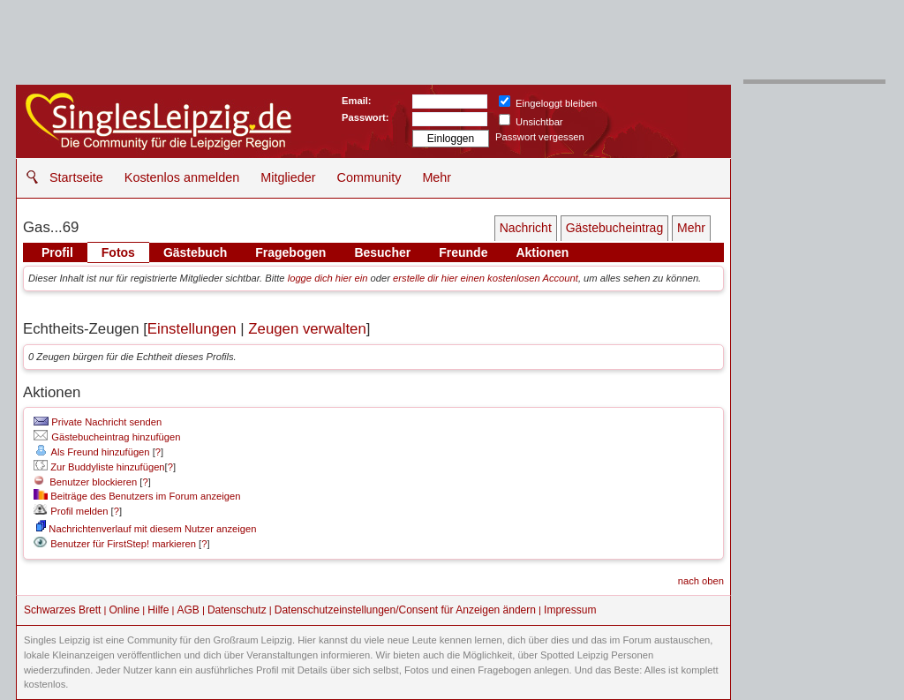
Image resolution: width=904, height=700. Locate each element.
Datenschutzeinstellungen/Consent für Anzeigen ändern (405, 610)
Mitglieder (287, 177)
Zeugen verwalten (306, 328)
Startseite (76, 177)
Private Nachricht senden (98, 422)
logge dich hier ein (328, 278)
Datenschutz (237, 610)
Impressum (570, 610)
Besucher (382, 252)
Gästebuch (195, 252)
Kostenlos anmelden (181, 177)
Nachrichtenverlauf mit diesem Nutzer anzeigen (146, 528)
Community (369, 177)
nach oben (701, 581)
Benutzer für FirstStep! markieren (123, 543)
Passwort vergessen (539, 137)
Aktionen (542, 252)
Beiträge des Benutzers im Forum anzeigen (137, 496)
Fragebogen (290, 252)
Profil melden (71, 511)
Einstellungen (192, 328)
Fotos (118, 252)
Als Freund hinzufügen (91, 452)
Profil (57, 252)
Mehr (436, 177)
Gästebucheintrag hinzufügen (107, 437)
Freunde (463, 252)
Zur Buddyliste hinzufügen (99, 467)
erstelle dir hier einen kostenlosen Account (485, 278)
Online (124, 610)
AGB (188, 610)
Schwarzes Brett (62, 610)
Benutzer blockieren (85, 482)
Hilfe (158, 610)
